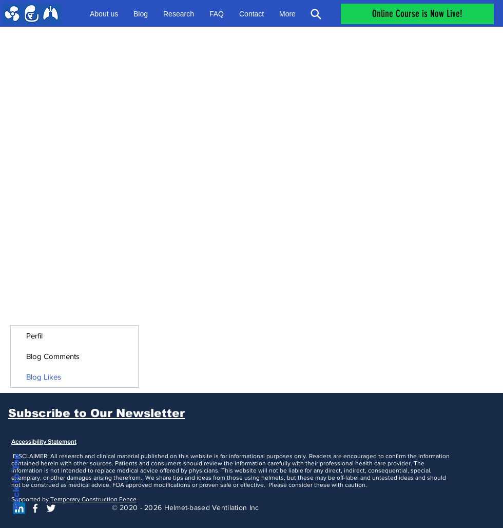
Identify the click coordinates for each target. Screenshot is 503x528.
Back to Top (16, 482)
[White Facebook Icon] (35, 508)
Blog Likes (43, 376)
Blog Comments (53, 356)
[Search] (315, 14)
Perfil (34, 335)
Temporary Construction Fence (93, 499)
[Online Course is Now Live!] (417, 14)
